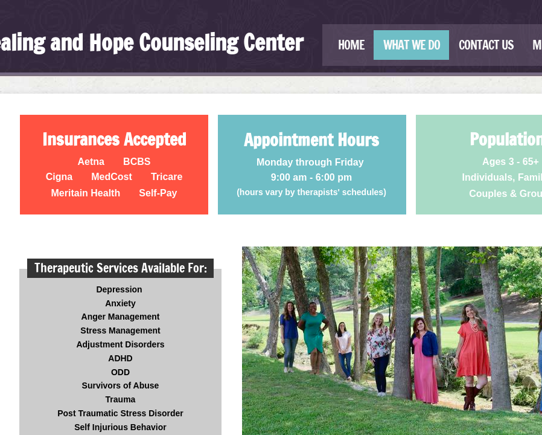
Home (351, 45)
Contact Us (486, 45)
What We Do (411, 45)
